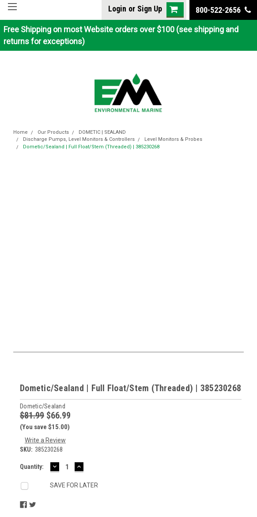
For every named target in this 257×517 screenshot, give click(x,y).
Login (117, 8)
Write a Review (45, 440)
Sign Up (149, 8)
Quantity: (32, 466)
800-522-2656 (223, 10)
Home (20, 132)
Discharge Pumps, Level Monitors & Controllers (79, 139)
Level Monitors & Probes (173, 139)
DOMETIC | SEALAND (102, 132)
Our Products (53, 132)
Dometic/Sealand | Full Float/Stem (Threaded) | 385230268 (91, 147)
